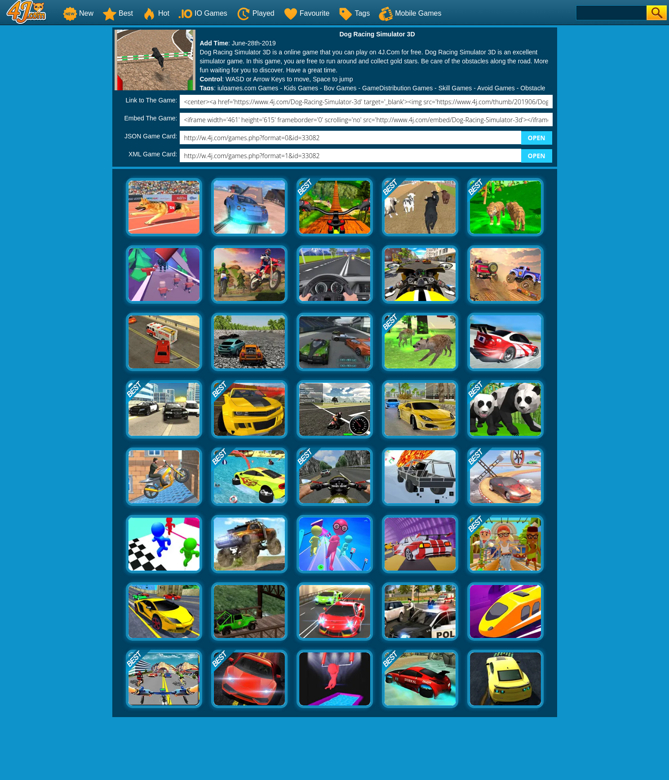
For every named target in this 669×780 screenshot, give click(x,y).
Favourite (307, 13)
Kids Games (301, 88)
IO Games (202, 13)
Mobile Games (410, 13)
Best (117, 13)
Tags (354, 13)
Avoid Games (496, 88)
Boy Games (339, 88)
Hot (155, 13)
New (78, 13)
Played (255, 13)
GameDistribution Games (397, 88)
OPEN (536, 137)
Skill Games (455, 88)
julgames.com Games (247, 88)
